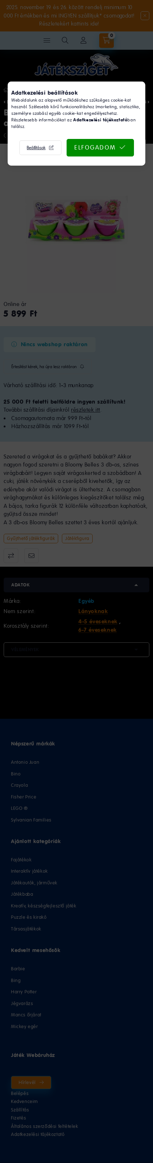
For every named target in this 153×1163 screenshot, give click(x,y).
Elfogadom (95, 147)
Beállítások (36, 147)
